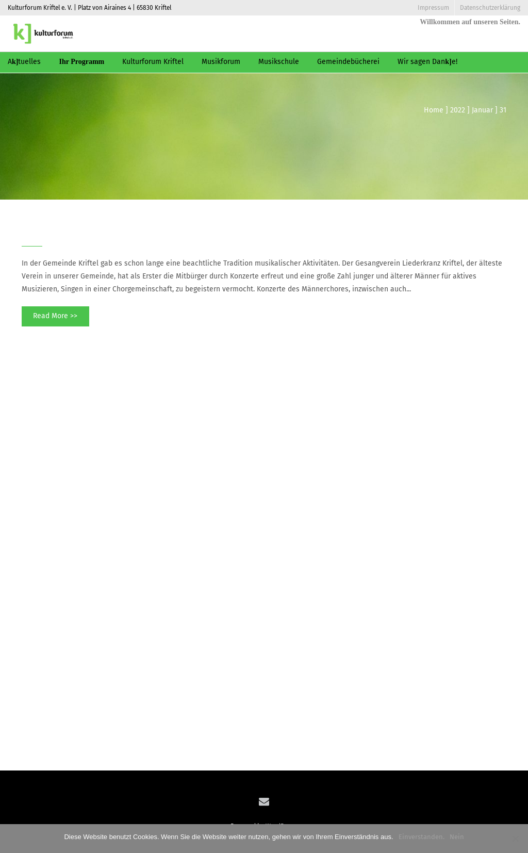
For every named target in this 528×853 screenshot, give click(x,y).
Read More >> (55, 315)
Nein (457, 837)
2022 (457, 110)
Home (433, 110)
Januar (482, 110)
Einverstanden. (421, 837)
